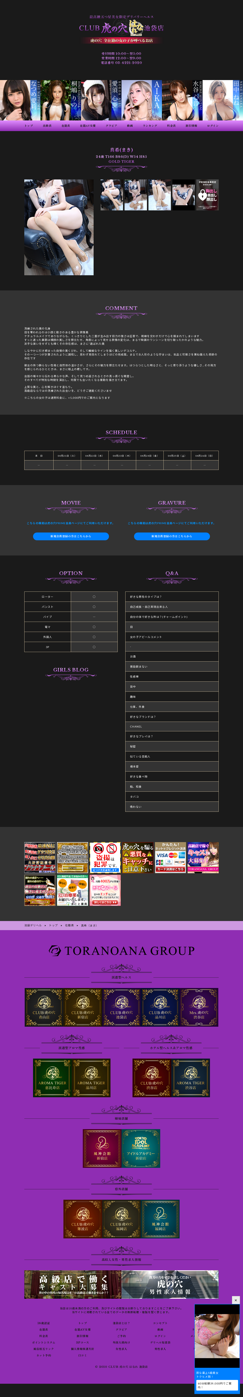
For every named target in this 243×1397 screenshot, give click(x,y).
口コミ (82, 1352)
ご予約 (121, 1332)
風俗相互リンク (43, 1345)
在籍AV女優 (82, 1326)
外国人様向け (121, 1339)
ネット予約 (43, 1352)
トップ (82, 1319)
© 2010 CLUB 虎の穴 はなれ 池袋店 (121, 1363)
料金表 (43, 1332)
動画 (160, 1326)
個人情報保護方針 (82, 1345)
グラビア (121, 1326)
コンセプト (160, 1319)
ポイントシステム (43, 1339)
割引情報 (82, 1332)
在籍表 (43, 1326)
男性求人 (160, 1345)
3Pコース (82, 1339)
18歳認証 (44, 1319)
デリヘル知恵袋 (160, 1339)
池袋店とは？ (121, 1319)
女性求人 (121, 1345)
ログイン (160, 1332)
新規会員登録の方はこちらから (71, 533)
